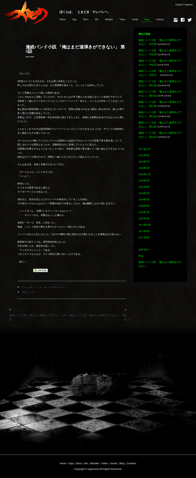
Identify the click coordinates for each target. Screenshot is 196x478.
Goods (135, 19)
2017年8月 (144, 237)
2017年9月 (144, 231)
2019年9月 (144, 180)
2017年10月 (145, 225)
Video (122, 19)
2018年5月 (144, 212)
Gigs (74, 19)
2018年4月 (144, 218)
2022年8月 (144, 155)
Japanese (188, 4)
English (179, 4)
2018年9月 (144, 199)
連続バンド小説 (28, 292)
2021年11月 (145, 174)
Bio (96, 19)
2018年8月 (144, 206)
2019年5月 (144, 193)
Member (109, 19)
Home (62, 19)
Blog (147, 19)
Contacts (160, 19)
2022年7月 (144, 161)
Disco (86, 19)
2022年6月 (144, 168)
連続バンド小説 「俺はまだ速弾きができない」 (48, 287)
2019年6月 (144, 187)
